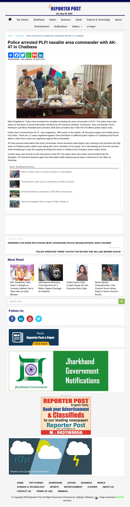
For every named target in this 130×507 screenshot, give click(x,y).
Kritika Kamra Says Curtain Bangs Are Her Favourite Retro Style (77, 285)
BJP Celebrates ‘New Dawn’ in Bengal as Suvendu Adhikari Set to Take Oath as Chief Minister (21, 288)
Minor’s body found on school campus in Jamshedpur (46, 172)
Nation (52, 19)
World (79, 19)
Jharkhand (38, 19)
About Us (108, 487)
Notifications (60, 26)
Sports (118, 19)
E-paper (92, 487)
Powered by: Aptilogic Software (78, 497)
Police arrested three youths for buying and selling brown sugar (78, 251)
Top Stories (22, 19)
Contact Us (24, 491)
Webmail (63, 491)
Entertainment (41, 26)
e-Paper (91, 26)
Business (66, 19)
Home (10, 36)
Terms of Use (44, 491)
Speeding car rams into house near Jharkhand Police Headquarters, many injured (59, 243)
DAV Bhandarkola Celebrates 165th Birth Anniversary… (47, 191)
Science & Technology (98, 19)
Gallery (77, 26)
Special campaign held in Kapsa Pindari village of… (46, 201)
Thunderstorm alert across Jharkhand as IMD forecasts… (48, 181)
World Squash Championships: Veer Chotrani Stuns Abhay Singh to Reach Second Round (106, 288)
